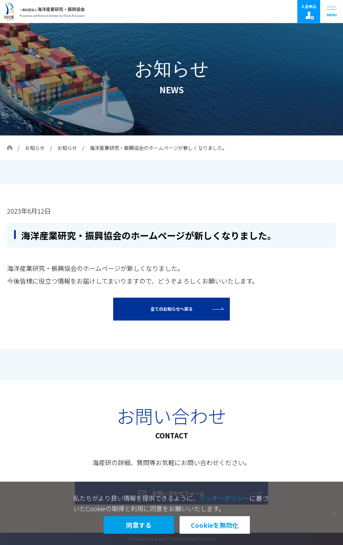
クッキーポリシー (224, 497)
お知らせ (35, 147)
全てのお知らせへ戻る (171, 309)
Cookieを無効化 (215, 525)
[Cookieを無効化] (334, 513)
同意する (139, 525)
